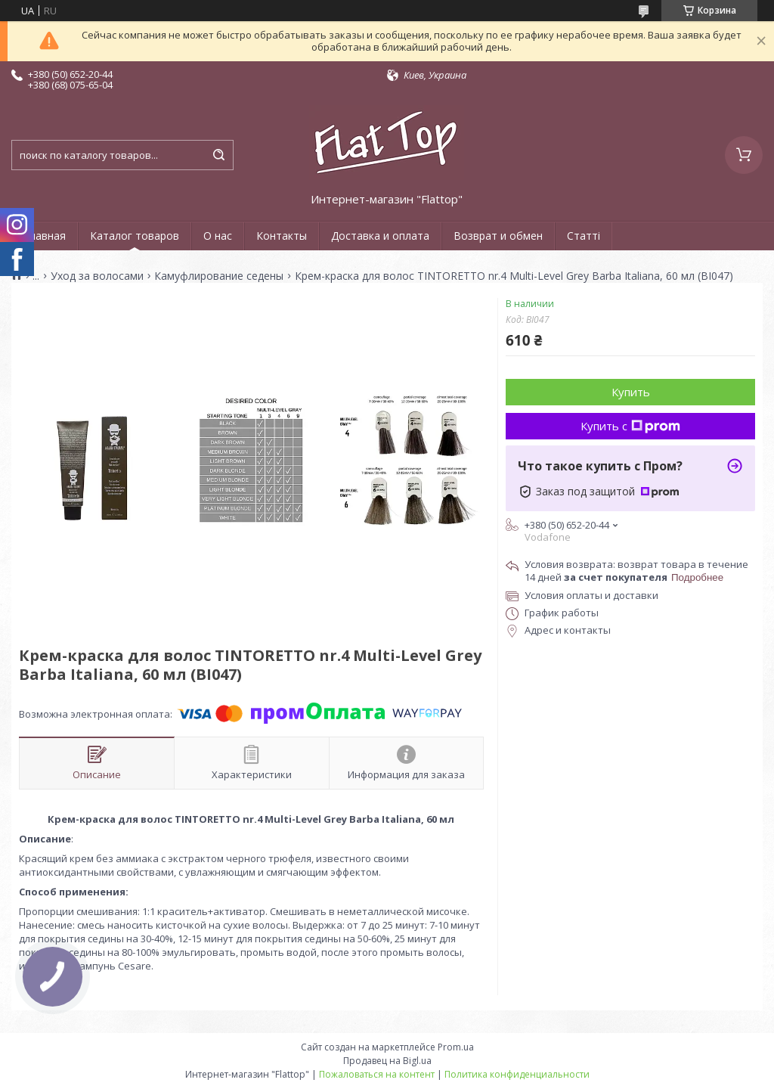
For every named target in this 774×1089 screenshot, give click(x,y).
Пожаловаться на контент (377, 1074)
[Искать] (218, 155)
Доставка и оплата (380, 235)
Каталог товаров (134, 235)
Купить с (630, 425)
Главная (44, 235)
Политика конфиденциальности (517, 1074)
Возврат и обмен (498, 235)
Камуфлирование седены (218, 276)
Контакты (281, 235)
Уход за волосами (97, 276)
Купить (630, 391)
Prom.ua (456, 1047)
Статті (583, 235)
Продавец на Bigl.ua (387, 1060)
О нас (217, 235)
